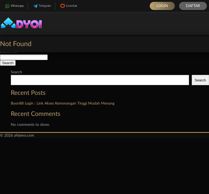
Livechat (68, 6)
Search (16, 72)
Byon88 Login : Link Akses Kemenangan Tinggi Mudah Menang (62, 103)
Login (162, 6)
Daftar (193, 6)
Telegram (41, 6)
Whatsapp (14, 6)
